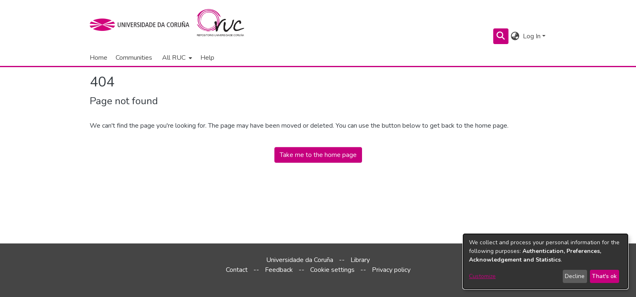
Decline (575, 276)
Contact (237, 269)
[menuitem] (176, 58)
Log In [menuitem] (532, 36)
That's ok (604, 276)
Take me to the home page (318, 154)
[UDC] (142, 25)
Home (98, 57)
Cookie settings (332, 269)
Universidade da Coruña (299, 259)
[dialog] (545, 261)
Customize (482, 276)
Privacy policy (391, 269)
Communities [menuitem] (134, 57)
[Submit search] (500, 36)
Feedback (279, 269)
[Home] (225, 25)
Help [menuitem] (207, 57)
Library (360, 259)
